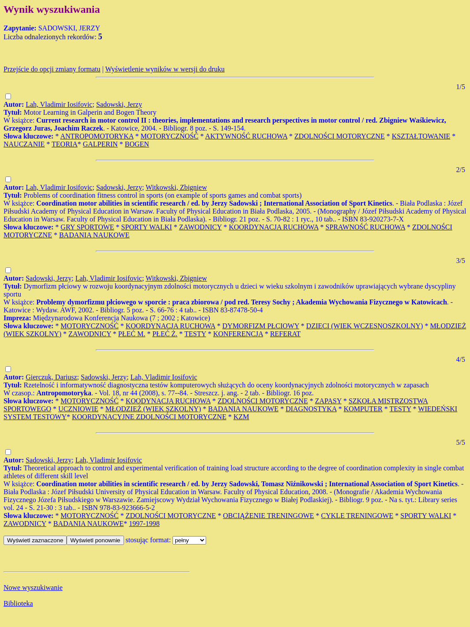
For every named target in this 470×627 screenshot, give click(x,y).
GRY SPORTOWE (87, 227)
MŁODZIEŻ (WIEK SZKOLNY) (153, 409)
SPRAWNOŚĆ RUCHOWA (366, 227)
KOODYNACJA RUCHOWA (168, 401)
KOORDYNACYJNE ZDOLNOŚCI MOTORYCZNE (149, 417)
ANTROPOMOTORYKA (96, 136)
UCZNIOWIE (78, 409)
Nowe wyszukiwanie (33, 587)
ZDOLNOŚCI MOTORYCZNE (339, 136)
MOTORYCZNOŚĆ (169, 136)
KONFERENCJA (238, 334)
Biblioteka (18, 603)
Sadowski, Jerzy (119, 104)
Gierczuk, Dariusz (51, 377)
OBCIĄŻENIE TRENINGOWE (268, 515)
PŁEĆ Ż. (164, 334)
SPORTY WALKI (146, 227)
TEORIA (65, 144)
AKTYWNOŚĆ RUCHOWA (246, 136)
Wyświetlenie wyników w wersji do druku (165, 69)
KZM (241, 417)
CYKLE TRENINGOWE (357, 515)
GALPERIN (100, 144)
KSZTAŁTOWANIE (421, 136)
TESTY (195, 334)
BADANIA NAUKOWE (94, 235)
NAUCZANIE (24, 144)
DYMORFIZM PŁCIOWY (260, 326)
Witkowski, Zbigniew (176, 187)
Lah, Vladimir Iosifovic (59, 104)
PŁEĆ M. (131, 334)
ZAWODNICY (200, 227)
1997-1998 (144, 523)
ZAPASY (328, 401)
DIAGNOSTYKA (311, 409)
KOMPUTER (363, 409)
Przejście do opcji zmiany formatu (52, 69)
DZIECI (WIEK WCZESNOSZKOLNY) (364, 326)
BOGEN (137, 144)
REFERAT (285, 334)
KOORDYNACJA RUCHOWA (273, 227)
